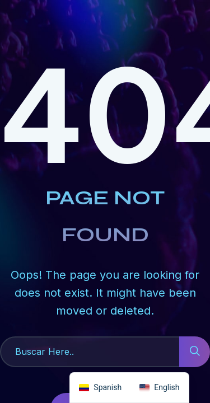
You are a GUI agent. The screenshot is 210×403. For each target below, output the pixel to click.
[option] (159, 387)
